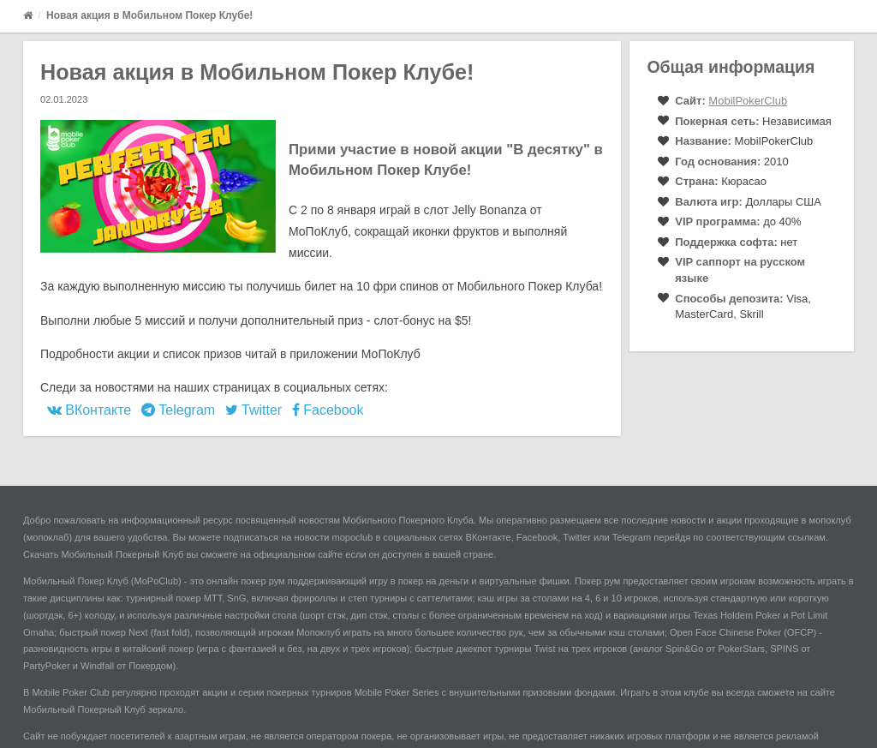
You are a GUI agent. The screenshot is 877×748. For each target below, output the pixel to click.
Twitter (253, 410)
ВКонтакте (89, 410)
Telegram (178, 410)
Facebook (328, 410)
